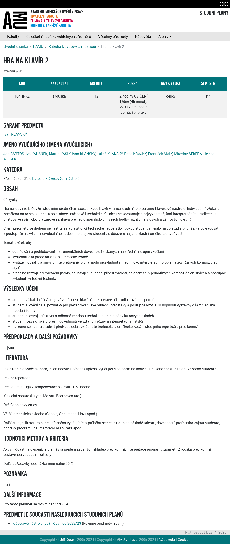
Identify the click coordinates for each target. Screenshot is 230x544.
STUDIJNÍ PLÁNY (214, 13)
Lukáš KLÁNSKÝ (110, 153)
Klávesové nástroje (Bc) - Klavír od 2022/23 (46, 523)
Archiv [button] (163, 36)
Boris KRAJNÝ (135, 153)
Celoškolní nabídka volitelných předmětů (58, 36)
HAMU (38, 46)
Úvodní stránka (16, 46)
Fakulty (13, 36)
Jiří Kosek (67, 539)
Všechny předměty (113, 36)
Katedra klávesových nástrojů (72, 46)
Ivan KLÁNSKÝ (15, 134)
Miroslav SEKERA (188, 153)
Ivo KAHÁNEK (36, 153)
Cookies (184, 539)
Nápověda (143, 36)
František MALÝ (160, 153)
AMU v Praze (127, 539)
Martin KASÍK (60, 153)
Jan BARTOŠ (13, 153)
